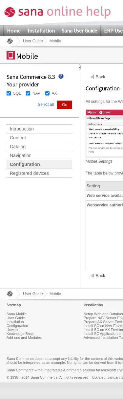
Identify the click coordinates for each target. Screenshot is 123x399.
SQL (17, 93)
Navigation (20, 155)
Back (100, 77)
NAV (36, 93)
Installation (41, 30)
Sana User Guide (79, 30)
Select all (46, 104)
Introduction (22, 128)
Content (18, 137)
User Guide (33, 41)
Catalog (18, 146)
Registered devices (29, 173)
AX (54, 93)
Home (14, 30)
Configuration (25, 164)
